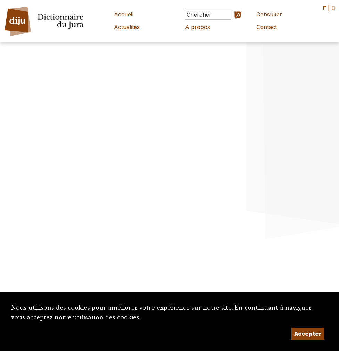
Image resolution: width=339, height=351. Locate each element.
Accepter (308, 333)
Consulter (269, 14)
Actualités (127, 27)
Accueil (123, 14)
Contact (266, 27)
